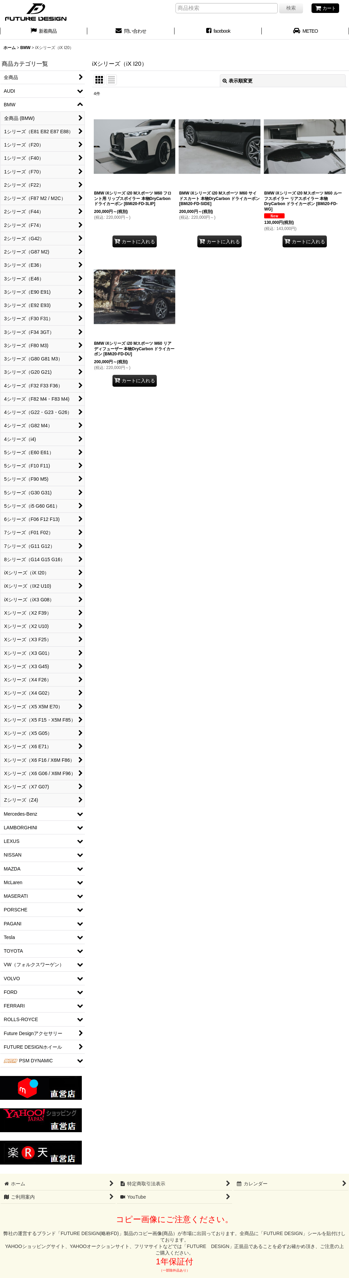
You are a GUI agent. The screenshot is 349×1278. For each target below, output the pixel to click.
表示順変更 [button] (238, 80)
